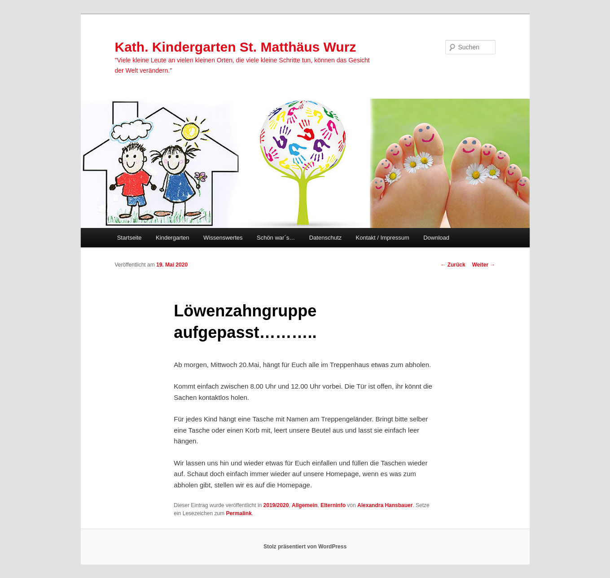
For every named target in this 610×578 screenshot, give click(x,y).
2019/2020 (276, 505)
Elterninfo (333, 505)
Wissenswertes (222, 237)
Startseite (129, 237)
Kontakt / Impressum (382, 237)
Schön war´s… (276, 237)
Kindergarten (172, 237)
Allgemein (304, 505)
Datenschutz (325, 237)
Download (436, 237)
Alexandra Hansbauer (385, 505)
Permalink (238, 513)
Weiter (484, 265)
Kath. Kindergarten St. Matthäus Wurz (235, 46)
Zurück (452, 265)
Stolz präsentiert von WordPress (305, 546)
